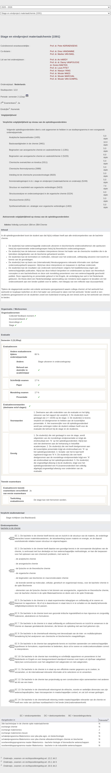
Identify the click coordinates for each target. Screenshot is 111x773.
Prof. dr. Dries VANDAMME (62, 51)
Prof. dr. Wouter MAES (60, 73)
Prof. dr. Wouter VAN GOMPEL (64, 79)
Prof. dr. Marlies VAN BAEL (62, 54)
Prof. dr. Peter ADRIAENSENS (63, 46)
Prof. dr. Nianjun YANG (60, 70)
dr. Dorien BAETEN (58, 65)
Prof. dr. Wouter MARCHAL (62, 76)
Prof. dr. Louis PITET (59, 68)
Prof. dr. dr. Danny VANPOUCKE (64, 62)
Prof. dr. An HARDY (59, 59)
